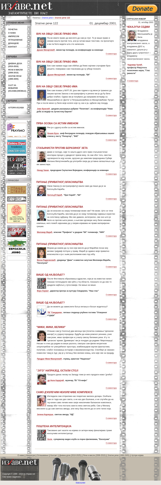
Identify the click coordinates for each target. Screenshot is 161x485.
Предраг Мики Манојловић (49, 359)
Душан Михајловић (46, 50)
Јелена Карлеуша (45, 414)
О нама (12, 33)
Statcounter (80, 483)
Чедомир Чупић (134, 65)
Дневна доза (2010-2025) (70, 455)
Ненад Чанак (43, 170)
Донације (13, 43)
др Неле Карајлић (55, 380)
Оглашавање (15, 40)
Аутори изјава (16, 108)
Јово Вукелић (43, 109)
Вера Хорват (43, 291)
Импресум (13, 36)
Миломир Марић (44, 232)
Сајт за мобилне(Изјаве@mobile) (17, 88)
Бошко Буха (53, 133)
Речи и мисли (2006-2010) (94, 455)
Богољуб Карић (54, 195)
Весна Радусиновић (46, 260)
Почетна (12, 29)
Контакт (12, 47)
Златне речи (47, 18)
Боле (49, 439)
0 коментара (111, 54)
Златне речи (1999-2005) (118, 455)
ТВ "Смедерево (54, 312)
